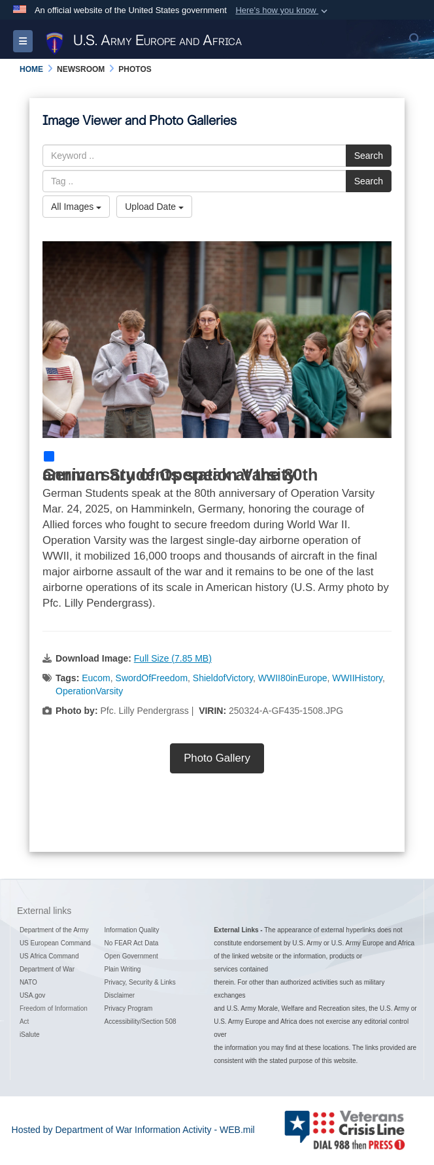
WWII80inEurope (292, 678)
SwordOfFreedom (152, 678)
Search (368, 155)
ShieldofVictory (223, 678)
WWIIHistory (357, 678)
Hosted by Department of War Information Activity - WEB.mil (133, 1129)
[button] (282, 10)
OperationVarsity (89, 691)
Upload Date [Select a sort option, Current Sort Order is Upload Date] (154, 206)
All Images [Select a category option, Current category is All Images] (76, 206)
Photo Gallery (217, 758)
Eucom (96, 678)
